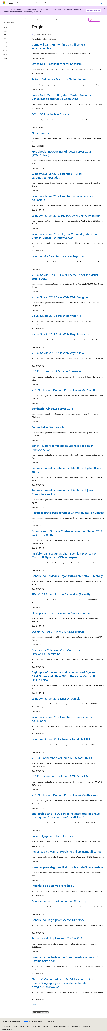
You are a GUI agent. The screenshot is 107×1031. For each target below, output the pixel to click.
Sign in (102, 3)
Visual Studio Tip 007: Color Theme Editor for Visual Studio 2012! (65, 276)
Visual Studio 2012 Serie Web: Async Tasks (58, 353)
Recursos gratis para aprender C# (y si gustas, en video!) (68, 512)
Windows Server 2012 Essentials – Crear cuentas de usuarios (62, 719)
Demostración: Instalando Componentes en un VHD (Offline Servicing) (65, 959)
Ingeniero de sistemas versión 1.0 (53, 885)
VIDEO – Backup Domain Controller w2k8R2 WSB (63, 390)
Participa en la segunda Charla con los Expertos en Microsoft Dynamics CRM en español (64, 555)
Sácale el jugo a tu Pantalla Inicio (53, 836)
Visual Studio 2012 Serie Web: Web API (56, 315)
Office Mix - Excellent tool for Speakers (57, 64)
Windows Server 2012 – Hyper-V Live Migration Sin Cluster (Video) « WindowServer (64, 236)
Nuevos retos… (41, 133)
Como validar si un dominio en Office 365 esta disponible (58, 46)
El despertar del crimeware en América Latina (61, 613)
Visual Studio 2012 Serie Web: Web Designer (60, 297)
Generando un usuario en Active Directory (59, 901)
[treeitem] (14, 27)
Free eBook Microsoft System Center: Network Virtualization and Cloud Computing (61, 97)
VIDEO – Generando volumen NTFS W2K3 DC (61, 776)
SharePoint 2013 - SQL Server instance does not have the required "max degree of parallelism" (66, 815)
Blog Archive (43, 20)
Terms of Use (76, 1026)
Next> (34, 1004)
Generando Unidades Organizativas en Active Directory (67, 576)
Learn (34, 20)
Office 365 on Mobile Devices (50, 114)
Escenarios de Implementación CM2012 (57, 938)
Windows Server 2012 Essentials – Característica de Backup (62, 198)
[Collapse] (26, 18)
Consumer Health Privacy (60, 1026)
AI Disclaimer (6, 1026)
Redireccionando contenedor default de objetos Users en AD (66, 470)
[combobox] (14, 22)
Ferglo (53, 20)
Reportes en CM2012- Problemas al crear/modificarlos (66, 851)
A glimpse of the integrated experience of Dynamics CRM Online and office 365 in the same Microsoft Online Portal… (65, 676)
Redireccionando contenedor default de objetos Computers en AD (62, 492)
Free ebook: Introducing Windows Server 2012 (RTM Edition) (61, 153)
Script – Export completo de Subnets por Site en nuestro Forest (63, 447)
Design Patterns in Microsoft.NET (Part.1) (58, 631)
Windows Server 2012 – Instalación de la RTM (61, 739)
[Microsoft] (4, 2)
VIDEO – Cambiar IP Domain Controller (57, 371)
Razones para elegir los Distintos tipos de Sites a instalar (68, 867)
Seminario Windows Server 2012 (52, 408)
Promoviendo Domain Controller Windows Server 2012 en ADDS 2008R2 (67, 533)
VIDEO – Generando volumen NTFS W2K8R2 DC (62, 758)
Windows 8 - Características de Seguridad (58, 256)
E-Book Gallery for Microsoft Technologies (59, 79)
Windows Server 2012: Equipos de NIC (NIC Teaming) (66, 215)
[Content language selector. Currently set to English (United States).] (11, 1021)
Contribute (36, 1026)
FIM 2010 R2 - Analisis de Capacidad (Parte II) (61, 594)
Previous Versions (18, 1026)
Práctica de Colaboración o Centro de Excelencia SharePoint (56, 652)
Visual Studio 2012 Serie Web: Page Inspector (60, 334)
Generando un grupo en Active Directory (58, 920)
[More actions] (102, 20)
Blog (28, 1026)
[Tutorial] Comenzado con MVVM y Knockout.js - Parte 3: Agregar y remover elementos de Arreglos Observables (62, 983)
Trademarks (86, 1026)
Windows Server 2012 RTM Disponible (56, 698)
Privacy (45, 1026)
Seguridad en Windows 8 (48, 427)
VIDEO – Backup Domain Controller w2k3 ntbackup (65, 795)
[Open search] (97, 3)
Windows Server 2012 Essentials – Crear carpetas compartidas (57, 175)
